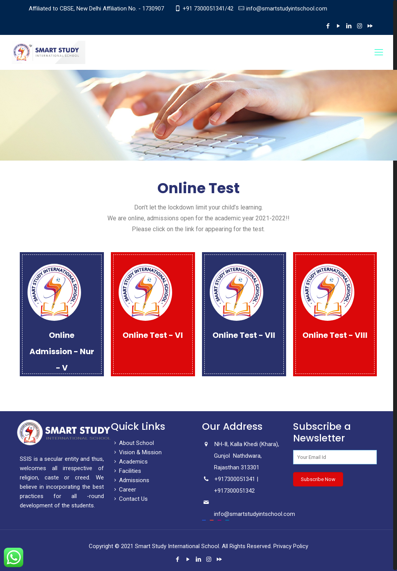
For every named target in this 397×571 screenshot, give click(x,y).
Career (123, 489)
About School (132, 442)
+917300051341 (234, 479)
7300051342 (239, 490)
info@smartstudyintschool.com (286, 8)
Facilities (126, 470)
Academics (129, 461)
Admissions (130, 480)
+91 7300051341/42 (208, 8)
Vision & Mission (136, 452)
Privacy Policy (290, 546)
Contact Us (129, 498)
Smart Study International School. (177, 546)
